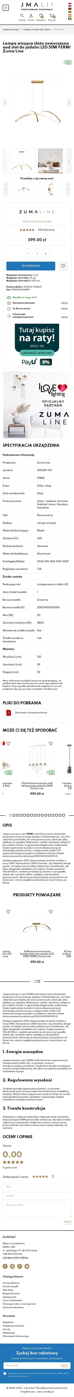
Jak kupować (9, 1297)
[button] (5, 160)
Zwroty (6, 1329)
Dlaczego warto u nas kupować (19, 1304)
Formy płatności (11, 1283)
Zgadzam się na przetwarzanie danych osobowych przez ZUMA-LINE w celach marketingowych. (38, 1374)
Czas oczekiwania (12, 1301)
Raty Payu (8, 1290)
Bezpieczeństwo (11, 1294)
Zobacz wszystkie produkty (37, 222)
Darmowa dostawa (13, 1308)
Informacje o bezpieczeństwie (31, 713)
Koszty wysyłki (10, 1287)
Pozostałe (9, 1316)
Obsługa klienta (13, 1277)
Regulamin (8, 1322)
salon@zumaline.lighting (15, 1258)
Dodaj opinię (48, 230)
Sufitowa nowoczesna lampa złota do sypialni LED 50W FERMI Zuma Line (37, 954)
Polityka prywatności (13, 1326)
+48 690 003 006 (12, 1254)
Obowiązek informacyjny (16, 1336)
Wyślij (67, 1222)
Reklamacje (9, 1333)
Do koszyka (31, 266)
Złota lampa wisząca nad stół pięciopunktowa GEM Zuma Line (37, 786)
